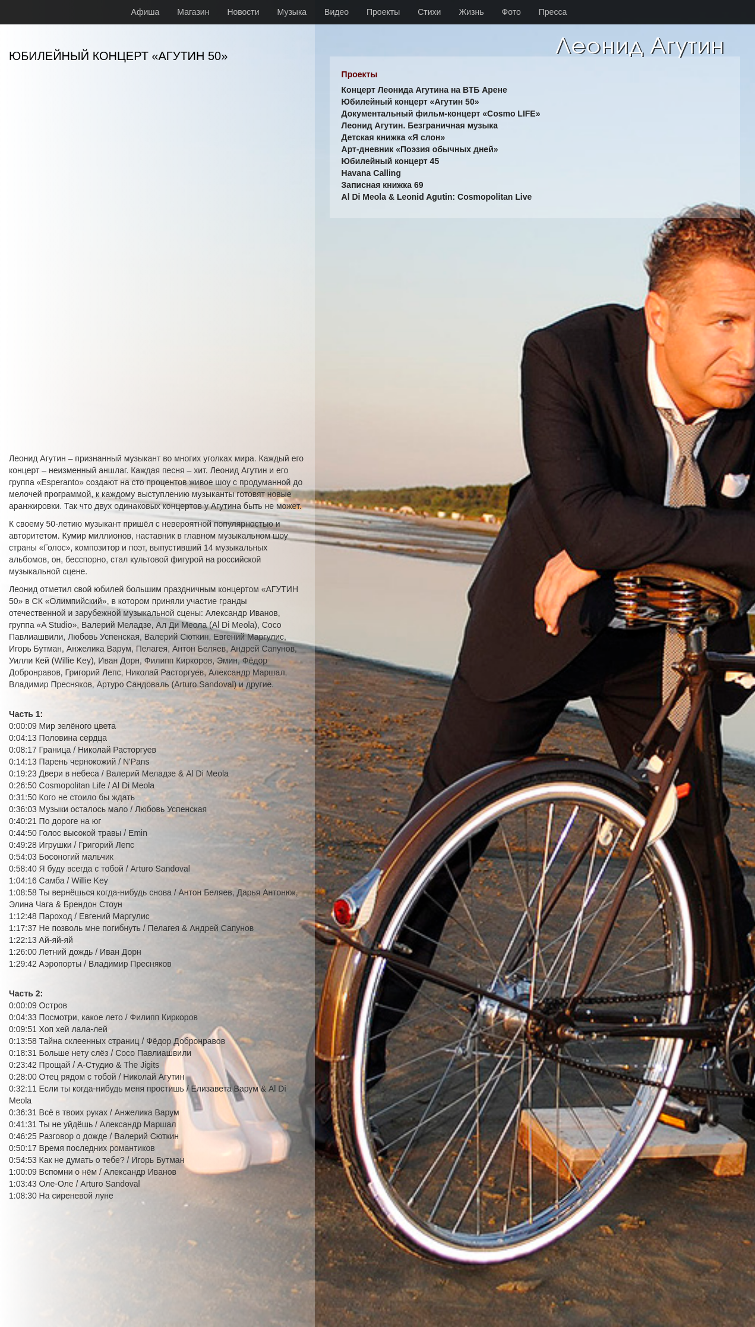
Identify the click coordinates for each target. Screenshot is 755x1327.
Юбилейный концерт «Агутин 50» (410, 101)
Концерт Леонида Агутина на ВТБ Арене (424, 90)
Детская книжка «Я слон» (394, 137)
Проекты (383, 12)
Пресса (553, 12)
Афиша (145, 12)
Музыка (292, 12)
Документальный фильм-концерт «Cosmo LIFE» (441, 113)
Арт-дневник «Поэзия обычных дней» (420, 149)
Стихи (429, 12)
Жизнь (471, 12)
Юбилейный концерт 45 (391, 161)
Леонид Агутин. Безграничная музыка (420, 125)
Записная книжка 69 (383, 185)
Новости (243, 12)
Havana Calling (371, 173)
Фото (511, 12)
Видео (336, 12)
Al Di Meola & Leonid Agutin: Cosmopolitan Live (437, 197)
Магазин (193, 12)
